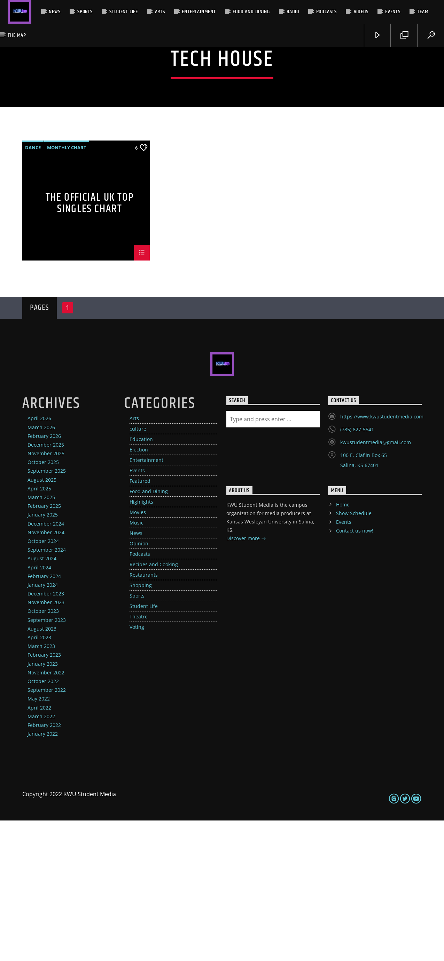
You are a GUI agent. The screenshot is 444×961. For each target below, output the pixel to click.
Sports (85, 11)
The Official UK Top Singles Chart (89, 343)
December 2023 (46, 734)
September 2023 (47, 760)
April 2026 (39, 558)
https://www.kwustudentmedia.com (381, 557)
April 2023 (39, 778)
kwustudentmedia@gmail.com (375, 582)
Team (422, 11)
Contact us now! (354, 671)
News (54, 11)
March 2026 (41, 567)
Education (141, 579)
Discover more (246, 679)
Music (136, 663)
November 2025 (46, 594)
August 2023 (42, 769)
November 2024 (46, 673)
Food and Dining (251, 11)
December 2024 (46, 664)
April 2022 (39, 848)
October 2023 (43, 751)
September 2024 (47, 690)
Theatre (139, 757)
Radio (293, 11)
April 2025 (39, 629)
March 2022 (41, 857)
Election (139, 590)
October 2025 (43, 602)
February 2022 (44, 865)
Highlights (141, 642)
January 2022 (43, 874)
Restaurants (144, 715)
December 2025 (46, 585)
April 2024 (39, 708)
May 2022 (39, 839)
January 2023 (43, 804)
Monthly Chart (66, 288)
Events (392, 11)
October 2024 (43, 681)
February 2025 (44, 646)
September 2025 (47, 611)
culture (138, 569)
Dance (33, 288)
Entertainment (199, 11)
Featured (140, 621)
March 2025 (41, 637)
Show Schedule (354, 653)
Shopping (141, 725)
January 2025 (43, 655)
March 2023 (41, 786)
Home (343, 645)
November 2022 (46, 813)
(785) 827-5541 (357, 570)
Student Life (123, 11)
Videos (361, 11)
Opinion (139, 684)
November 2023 (46, 742)
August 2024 (42, 699)
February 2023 (44, 795)
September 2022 (47, 830)
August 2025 (42, 620)
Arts (160, 11)
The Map (17, 35)
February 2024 (44, 716)
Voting (137, 767)
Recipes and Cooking (154, 705)
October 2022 (43, 821)
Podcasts (326, 11)
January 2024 (43, 725)
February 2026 (44, 576)
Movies (138, 652)
